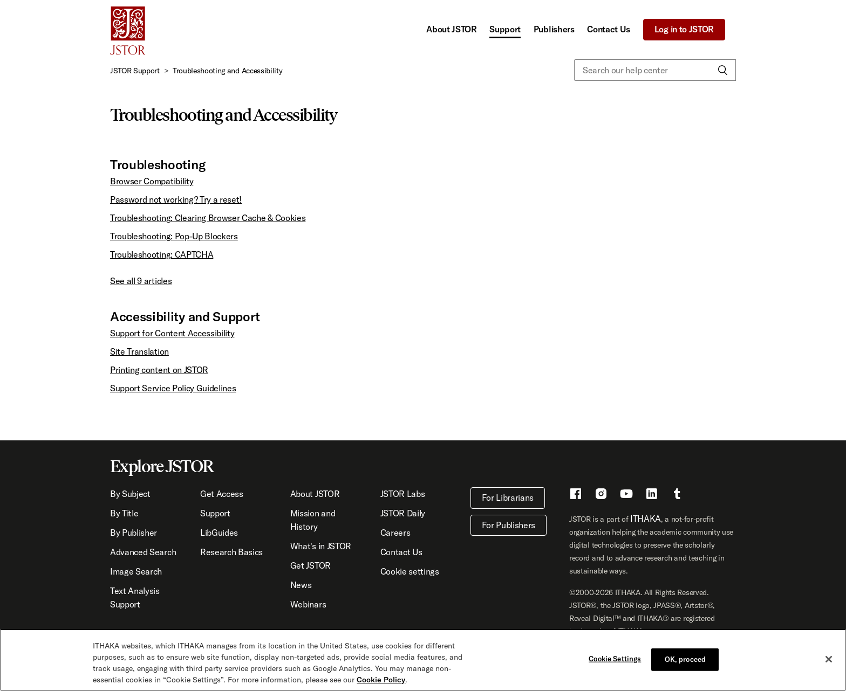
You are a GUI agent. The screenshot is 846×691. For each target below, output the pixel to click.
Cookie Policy (381, 680)
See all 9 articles (141, 280)
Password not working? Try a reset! (176, 199)
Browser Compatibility (151, 181)
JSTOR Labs (402, 493)
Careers (395, 532)
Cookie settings (409, 571)
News (301, 584)
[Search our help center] (655, 70)
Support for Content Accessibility (172, 333)
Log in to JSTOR (684, 29)
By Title (124, 513)
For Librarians (508, 497)
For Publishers (509, 525)
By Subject (130, 493)
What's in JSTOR (320, 546)
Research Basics (231, 552)
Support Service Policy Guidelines (173, 388)
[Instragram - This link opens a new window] (601, 495)
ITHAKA (645, 518)
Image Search (136, 571)
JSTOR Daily (402, 513)
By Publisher (133, 532)
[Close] (829, 660)
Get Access (221, 493)
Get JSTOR (310, 565)
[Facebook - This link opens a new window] (575, 495)
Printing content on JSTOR (159, 369)
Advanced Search (143, 552)
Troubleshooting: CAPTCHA (161, 254)
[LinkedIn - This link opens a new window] (651, 495)
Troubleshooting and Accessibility (227, 70)
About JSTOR (451, 29)
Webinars (308, 604)
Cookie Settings (615, 658)
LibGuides (219, 532)
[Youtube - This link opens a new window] (626, 495)
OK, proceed (685, 659)
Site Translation (139, 351)
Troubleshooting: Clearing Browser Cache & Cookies (207, 217)
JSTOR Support (135, 70)
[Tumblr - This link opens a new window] (677, 495)
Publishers (554, 29)
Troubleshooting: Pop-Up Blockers (174, 236)
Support (505, 29)
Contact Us (608, 29)
